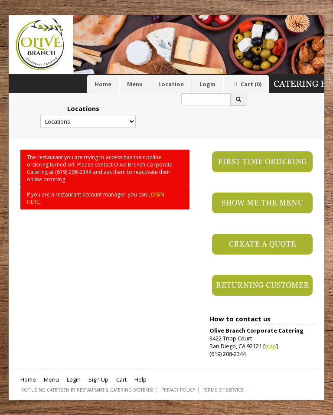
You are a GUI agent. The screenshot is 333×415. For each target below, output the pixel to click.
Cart (246, 84)
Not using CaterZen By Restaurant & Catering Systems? (86, 390)
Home (103, 84)
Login (207, 84)
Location (171, 84)
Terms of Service (223, 390)
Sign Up (98, 379)
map (270, 346)
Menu (135, 84)
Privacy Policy (178, 390)
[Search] (206, 99)
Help (140, 379)
